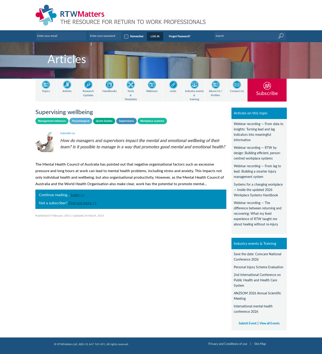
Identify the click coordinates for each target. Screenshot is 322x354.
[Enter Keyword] (250, 35)
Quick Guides (104, 120)
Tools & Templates (131, 95)
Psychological (80, 120)
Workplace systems (152, 120)
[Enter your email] (61, 35)
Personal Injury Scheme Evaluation (258, 267)
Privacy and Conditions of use (227, 344)
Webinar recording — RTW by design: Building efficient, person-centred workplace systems (257, 153)
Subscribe (267, 93)
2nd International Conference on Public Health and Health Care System (257, 280)
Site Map (260, 344)
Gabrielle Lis (67, 133)
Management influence (52, 120)
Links (173, 91)
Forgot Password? (179, 36)
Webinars (152, 91)
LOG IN (155, 36)
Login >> (78, 195)
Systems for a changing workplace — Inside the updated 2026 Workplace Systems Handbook (258, 190)
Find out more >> (82, 203)
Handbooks (109, 91)
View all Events (269, 323)
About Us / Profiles (215, 93)
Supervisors (126, 120)
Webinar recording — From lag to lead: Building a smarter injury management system (257, 171)
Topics (46, 91)
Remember (136, 36)
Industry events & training (194, 95)
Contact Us (237, 91)
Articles (66, 91)
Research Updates (88, 93)
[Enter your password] (105, 35)
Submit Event (248, 323)
